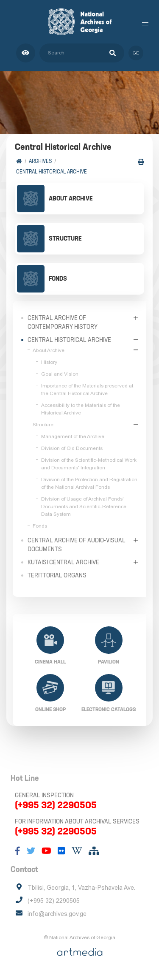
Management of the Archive (72, 436)
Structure (43, 425)
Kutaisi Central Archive (63, 562)
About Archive (48, 350)
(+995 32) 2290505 (56, 805)
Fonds (40, 526)
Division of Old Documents (72, 448)
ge (136, 53)
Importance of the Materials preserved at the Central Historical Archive (87, 389)
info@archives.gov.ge (57, 913)
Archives (40, 161)
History (49, 362)
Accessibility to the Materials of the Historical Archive (80, 409)
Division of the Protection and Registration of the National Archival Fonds (89, 483)
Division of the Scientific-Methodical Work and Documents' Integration (89, 464)
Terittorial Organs (57, 575)
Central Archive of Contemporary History (63, 322)
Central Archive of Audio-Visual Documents (77, 544)
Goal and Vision (59, 374)
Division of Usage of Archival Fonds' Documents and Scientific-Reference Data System (83, 506)
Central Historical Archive (51, 171)
